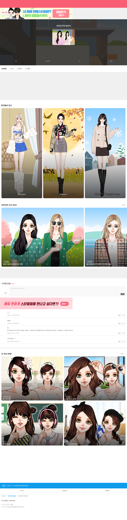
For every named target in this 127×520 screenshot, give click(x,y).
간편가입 (63, 491)
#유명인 (19, 69)
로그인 (21, 490)
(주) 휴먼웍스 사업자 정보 (9, 501)
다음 (125, 37)
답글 (119, 315)
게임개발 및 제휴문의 (23, 496)
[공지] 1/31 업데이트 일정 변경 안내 (14, 485)
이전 (1, 37)
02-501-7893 (9, 504)
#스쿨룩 (27, 69)
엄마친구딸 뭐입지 (63, 26)
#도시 (12, 69)
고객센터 (105, 490)
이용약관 (3, 496)
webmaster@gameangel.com (15, 507)
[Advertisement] (64, 85)
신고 (124, 315)
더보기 (124, 205)
